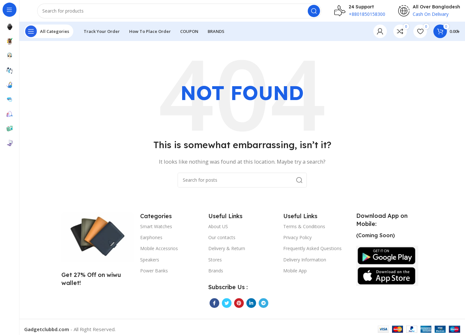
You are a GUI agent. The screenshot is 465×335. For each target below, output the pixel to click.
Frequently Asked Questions (312, 252)
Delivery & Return (226, 252)
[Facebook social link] (214, 307)
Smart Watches (156, 231)
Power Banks (154, 275)
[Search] (179, 12)
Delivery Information (304, 263)
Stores (215, 263)
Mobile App (295, 275)
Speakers (149, 263)
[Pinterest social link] (239, 307)
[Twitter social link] (227, 307)
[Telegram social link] (263, 307)
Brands (215, 275)
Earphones (151, 242)
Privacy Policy (297, 242)
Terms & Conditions (304, 231)
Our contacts (221, 242)
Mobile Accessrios (159, 252)
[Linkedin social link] (251, 307)
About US (218, 231)
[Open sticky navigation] (49, 35)
